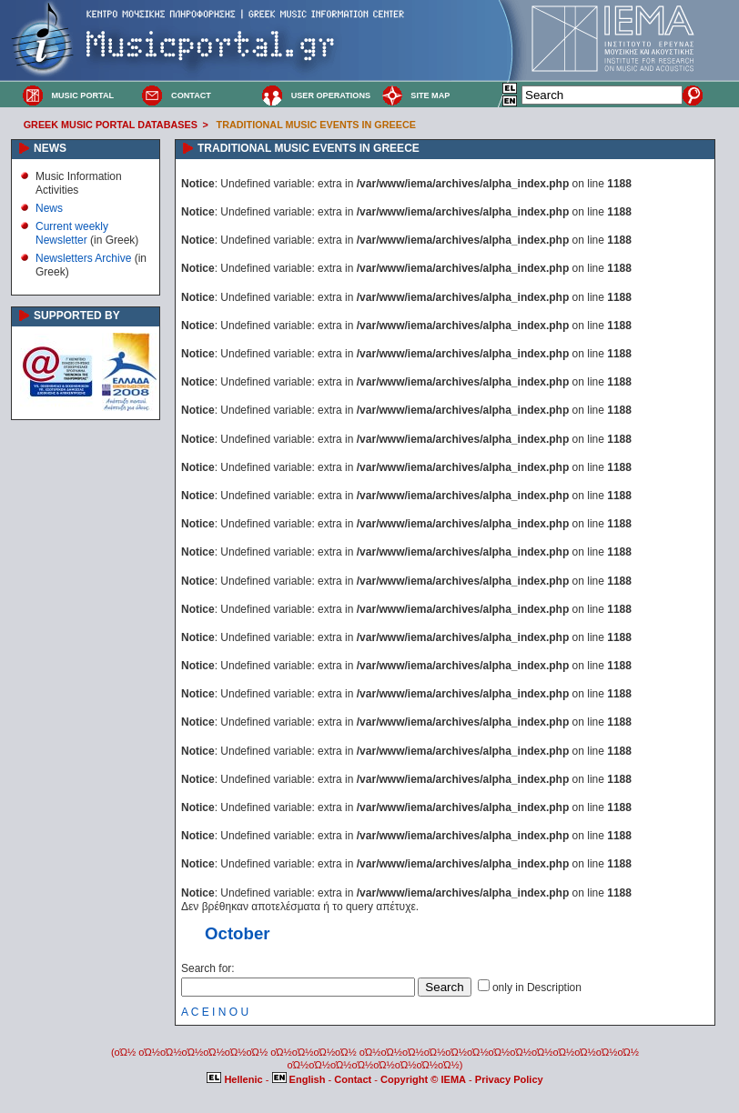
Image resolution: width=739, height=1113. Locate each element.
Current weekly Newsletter (71, 233)
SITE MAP (430, 95)
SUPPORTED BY (77, 315)
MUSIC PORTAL (82, 95)
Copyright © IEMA (423, 1079)
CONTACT (191, 95)
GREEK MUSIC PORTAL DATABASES (110, 124)
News (49, 208)
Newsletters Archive (83, 258)
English (300, 1079)
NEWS (50, 148)
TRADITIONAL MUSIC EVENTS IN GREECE (316, 124)
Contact (354, 1079)
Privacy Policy (509, 1079)
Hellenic (236, 1079)
